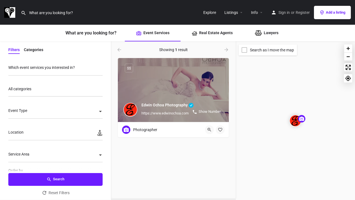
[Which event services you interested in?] (55, 69)
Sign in (284, 12)
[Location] (55, 133)
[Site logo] (10, 12)
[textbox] (55, 112)
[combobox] (55, 90)
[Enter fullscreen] (348, 67)
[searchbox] (54, 89)
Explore (209, 12)
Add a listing (332, 12)
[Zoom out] (348, 56)
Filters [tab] (14, 50)
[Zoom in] (348, 48)
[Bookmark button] (220, 129)
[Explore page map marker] (295, 121)
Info (254, 12)
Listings (231, 12)
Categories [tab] (33, 50)
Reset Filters (56, 193)
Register (303, 12)
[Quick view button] (209, 129)
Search (55, 179)
